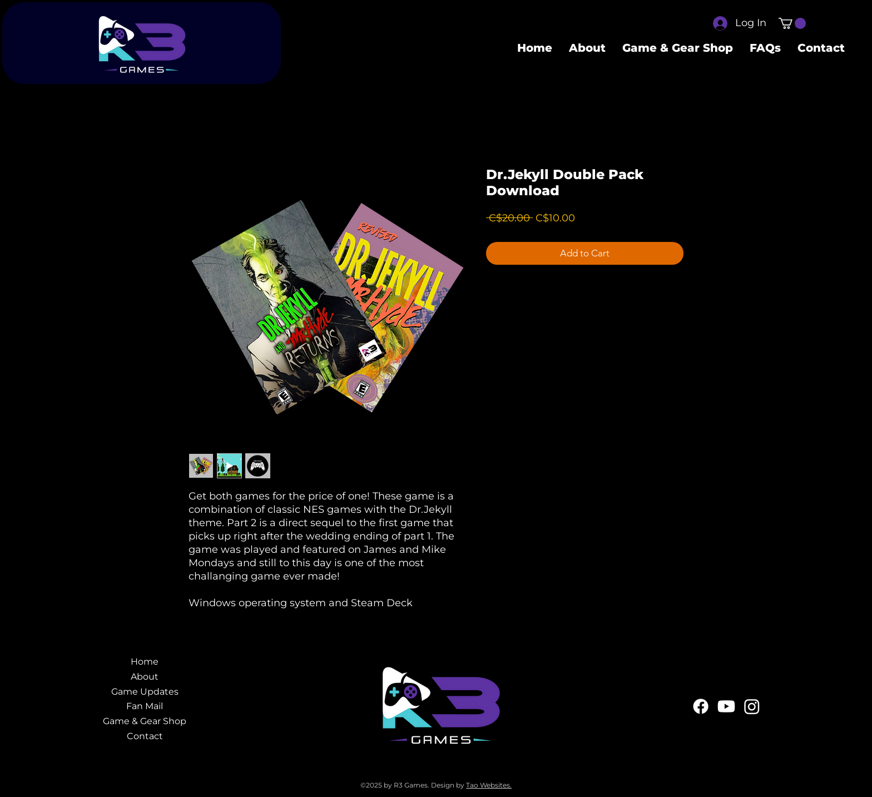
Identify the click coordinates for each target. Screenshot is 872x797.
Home (144, 661)
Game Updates (145, 691)
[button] (792, 23)
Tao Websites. (489, 785)
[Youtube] (726, 706)
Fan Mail (144, 706)
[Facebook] (701, 706)
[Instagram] (752, 706)
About (144, 676)
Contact (145, 736)
